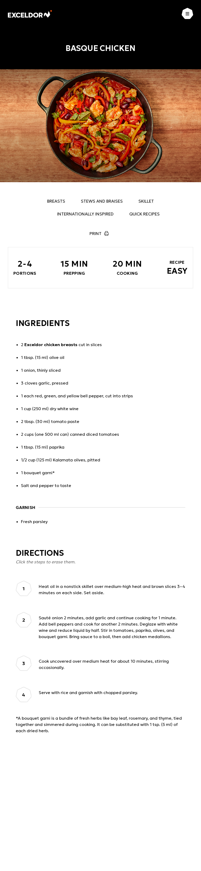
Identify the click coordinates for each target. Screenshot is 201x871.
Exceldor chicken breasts (50, 344)
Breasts (56, 201)
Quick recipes (144, 213)
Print (96, 233)
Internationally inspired (85, 213)
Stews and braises (102, 201)
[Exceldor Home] (30, 14)
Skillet (146, 201)
